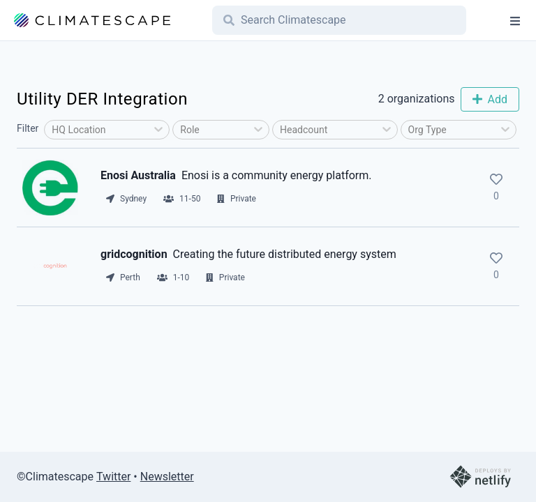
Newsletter (167, 476)
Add (489, 99)
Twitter (113, 476)
